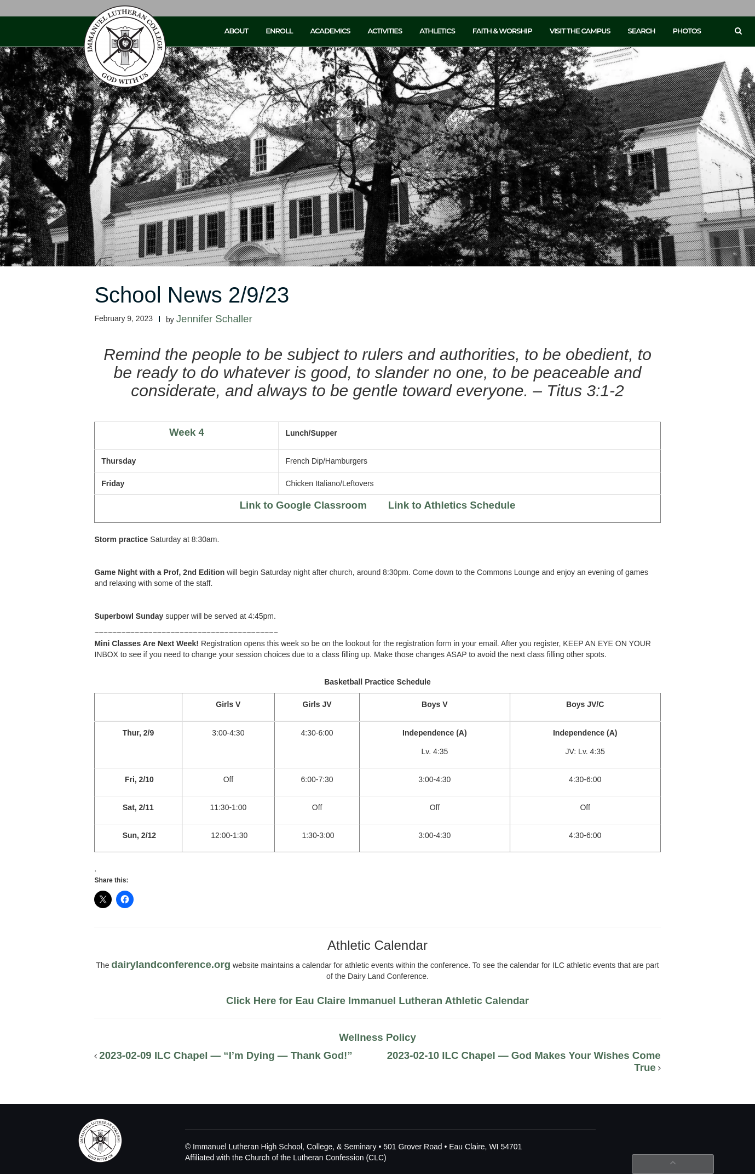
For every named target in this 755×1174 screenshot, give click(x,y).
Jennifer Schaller (214, 318)
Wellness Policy (377, 1037)
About (236, 30)
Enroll (279, 30)
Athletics (437, 30)
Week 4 (186, 432)
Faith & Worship (502, 30)
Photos (687, 30)
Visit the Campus (580, 30)
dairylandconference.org (170, 964)
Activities (384, 30)
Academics (330, 30)
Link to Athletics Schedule (452, 505)
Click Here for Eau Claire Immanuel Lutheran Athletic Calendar (377, 1000)
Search (641, 30)
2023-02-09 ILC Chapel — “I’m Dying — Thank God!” (225, 1055)
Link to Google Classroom (303, 505)
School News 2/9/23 (191, 295)
